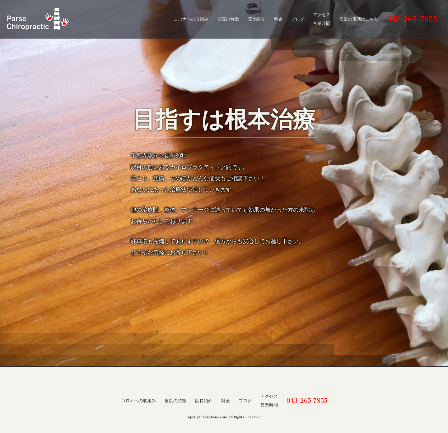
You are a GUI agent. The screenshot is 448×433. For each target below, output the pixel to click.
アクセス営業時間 (321, 19)
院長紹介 (256, 19)
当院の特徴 (228, 19)
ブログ (297, 19)
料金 (278, 19)
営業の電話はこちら (358, 19)
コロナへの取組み (191, 19)
